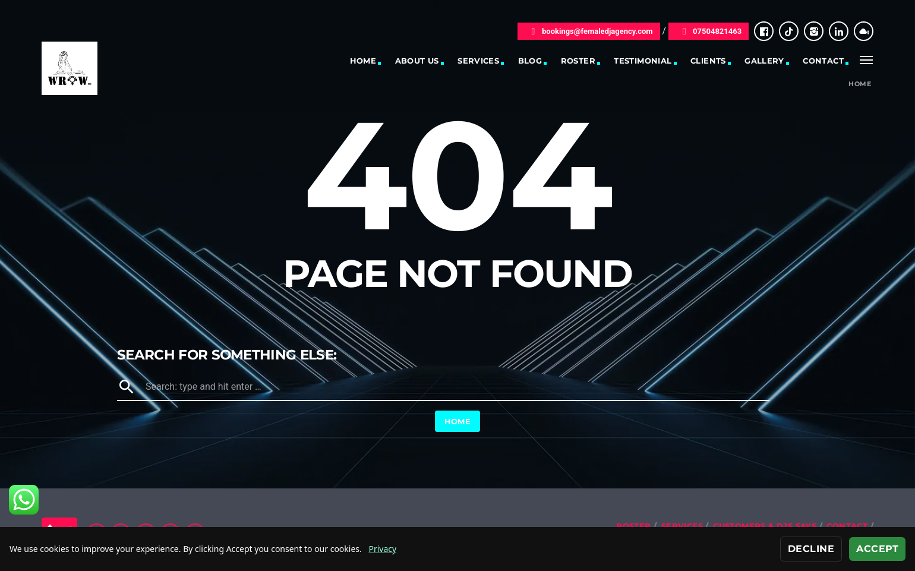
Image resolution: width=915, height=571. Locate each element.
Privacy (382, 548)
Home (363, 60)
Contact (823, 60)
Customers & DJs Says (764, 526)
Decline (811, 548)
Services (478, 60)
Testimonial (642, 60)
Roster (578, 60)
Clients (708, 60)
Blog (530, 60)
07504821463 (709, 31)
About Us (417, 60)
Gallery (764, 60)
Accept (877, 548)
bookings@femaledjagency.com (589, 31)
